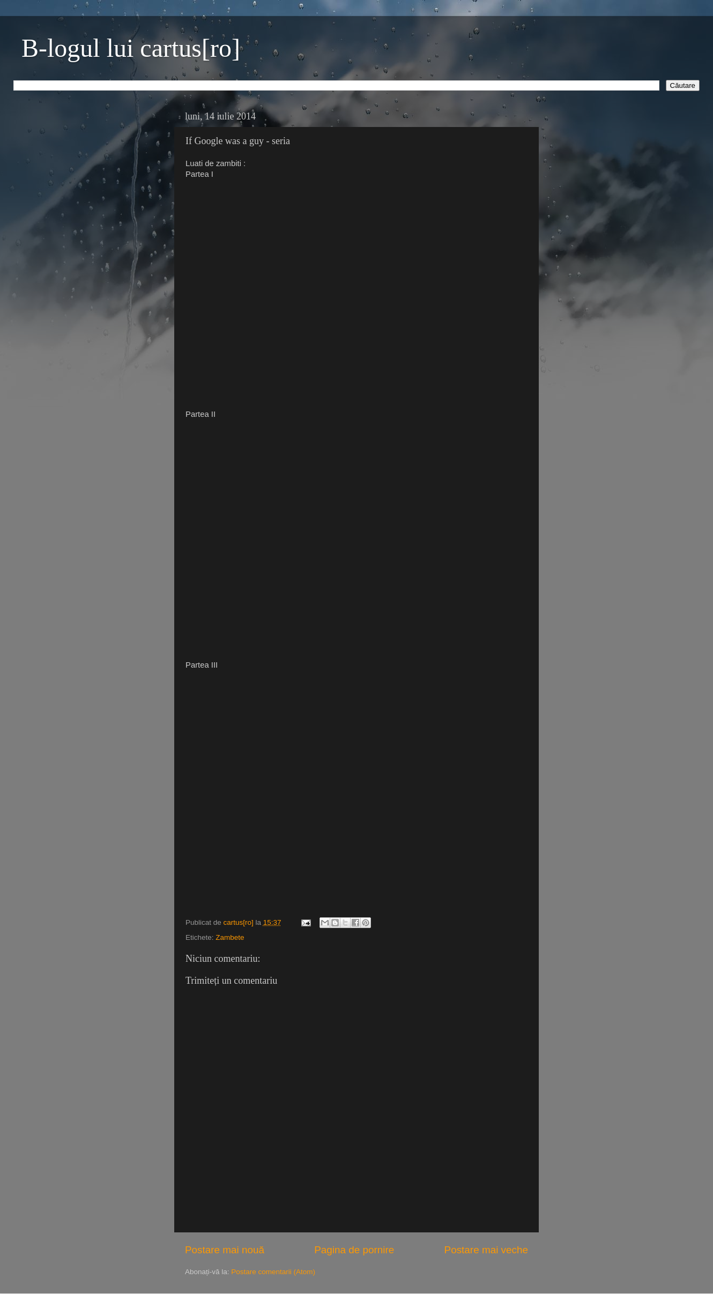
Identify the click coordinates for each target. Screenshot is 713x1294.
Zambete (230, 937)
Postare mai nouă (224, 1249)
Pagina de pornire (354, 1249)
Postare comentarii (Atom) (273, 1272)
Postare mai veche (486, 1249)
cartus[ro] (240, 922)
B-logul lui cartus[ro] (130, 48)
